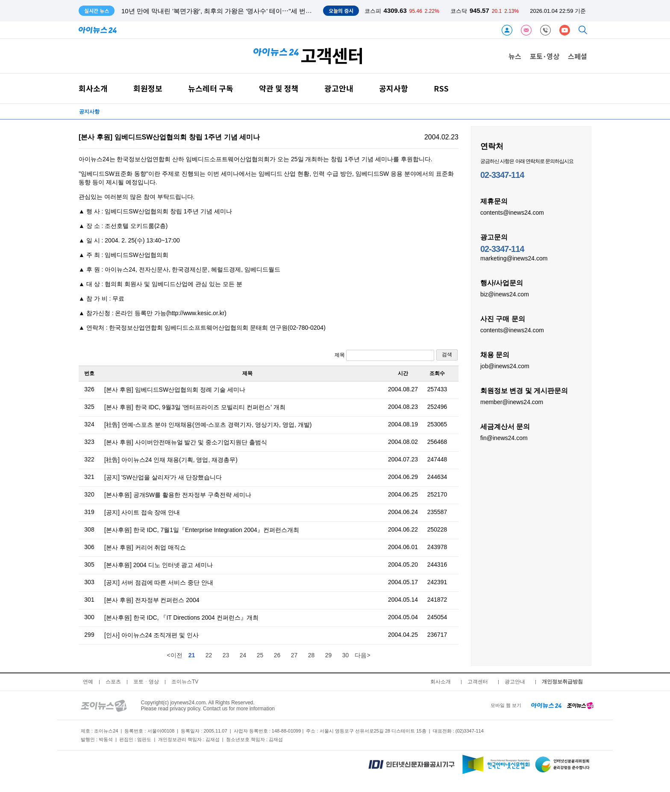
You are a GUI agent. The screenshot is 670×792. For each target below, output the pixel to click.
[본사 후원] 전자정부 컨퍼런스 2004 (151, 600)
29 (328, 655)
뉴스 (514, 56)
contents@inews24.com (512, 212)
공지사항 (393, 88)
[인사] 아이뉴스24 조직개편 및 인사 (151, 635)
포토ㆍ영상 (146, 682)
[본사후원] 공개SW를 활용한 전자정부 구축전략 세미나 (177, 494)
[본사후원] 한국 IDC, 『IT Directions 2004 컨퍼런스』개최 (181, 617)
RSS (441, 88)
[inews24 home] (546, 705)
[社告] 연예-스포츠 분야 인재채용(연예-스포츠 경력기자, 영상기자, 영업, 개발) (207, 424)
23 (226, 655)
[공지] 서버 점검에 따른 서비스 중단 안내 (158, 582)
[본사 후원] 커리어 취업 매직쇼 (145, 547)
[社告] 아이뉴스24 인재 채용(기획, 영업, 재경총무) (171, 459)
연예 (88, 682)
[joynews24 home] (580, 705)
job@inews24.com (504, 365)
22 (209, 655)
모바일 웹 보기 (506, 705)
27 (294, 655)
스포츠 (113, 682)
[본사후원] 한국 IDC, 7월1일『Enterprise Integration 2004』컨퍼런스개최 (201, 529)
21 (191, 655)
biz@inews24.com (504, 293)
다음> (362, 655)
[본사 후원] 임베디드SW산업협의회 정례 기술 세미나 (174, 389)
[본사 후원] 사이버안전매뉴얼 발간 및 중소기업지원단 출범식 (185, 442)
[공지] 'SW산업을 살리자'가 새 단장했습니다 (163, 477)
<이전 (174, 655)
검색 (447, 355)
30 (345, 655)
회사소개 (93, 88)
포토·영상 (544, 56)
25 (260, 655)
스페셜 (577, 56)
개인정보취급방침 (562, 682)
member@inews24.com (511, 401)
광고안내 (338, 88)
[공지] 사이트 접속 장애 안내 (142, 512)
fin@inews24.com (504, 437)
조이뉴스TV (184, 682)
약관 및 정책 (279, 88)
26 (277, 655)
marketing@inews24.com (513, 257)
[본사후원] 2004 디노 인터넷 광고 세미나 (158, 564)
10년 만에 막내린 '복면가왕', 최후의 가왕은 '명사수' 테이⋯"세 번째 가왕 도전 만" (236, 11)
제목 (384, 355)
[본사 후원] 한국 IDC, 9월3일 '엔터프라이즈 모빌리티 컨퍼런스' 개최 (194, 407)
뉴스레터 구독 (210, 88)
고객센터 (477, 682)
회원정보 (147, 88)
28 (311, 655)
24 (243, 655)
